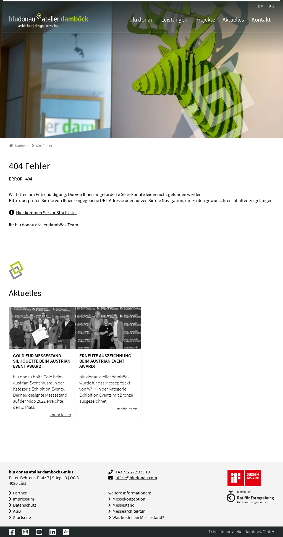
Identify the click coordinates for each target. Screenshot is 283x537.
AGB (17, 511)
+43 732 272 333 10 (133, 472)
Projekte (205, 19)
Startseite (22, 517)
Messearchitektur (128, 511)
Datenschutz (24, 505)
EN (271, 6)
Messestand (123, 505)
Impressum (23, 499)
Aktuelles (233, 19)
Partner (20, 493)
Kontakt (261, 19)
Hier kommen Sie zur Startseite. (46, 212)
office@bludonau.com (136, 477)
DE (260, 6)
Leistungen (174, 19)
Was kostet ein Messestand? (138, 517)
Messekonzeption (128, 499)
